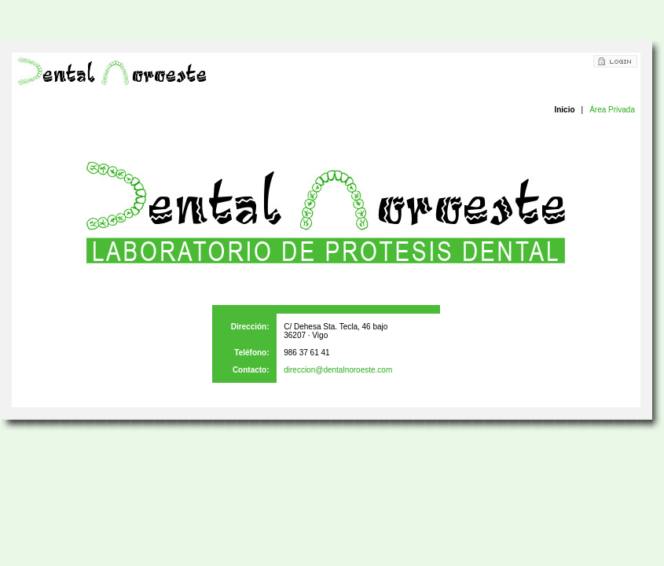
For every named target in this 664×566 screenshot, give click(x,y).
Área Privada (612, 109)
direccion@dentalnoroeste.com (338, 370)
